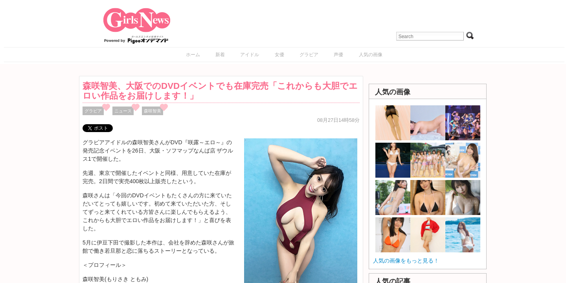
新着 (220, 54)
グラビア (309, 54)
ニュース (123, 110)
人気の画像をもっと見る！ (406, 260)
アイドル (249, 54)
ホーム (193, 54)
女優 (279, 54)
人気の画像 (370, 54)
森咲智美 (152, 110)
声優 (338, 54)
